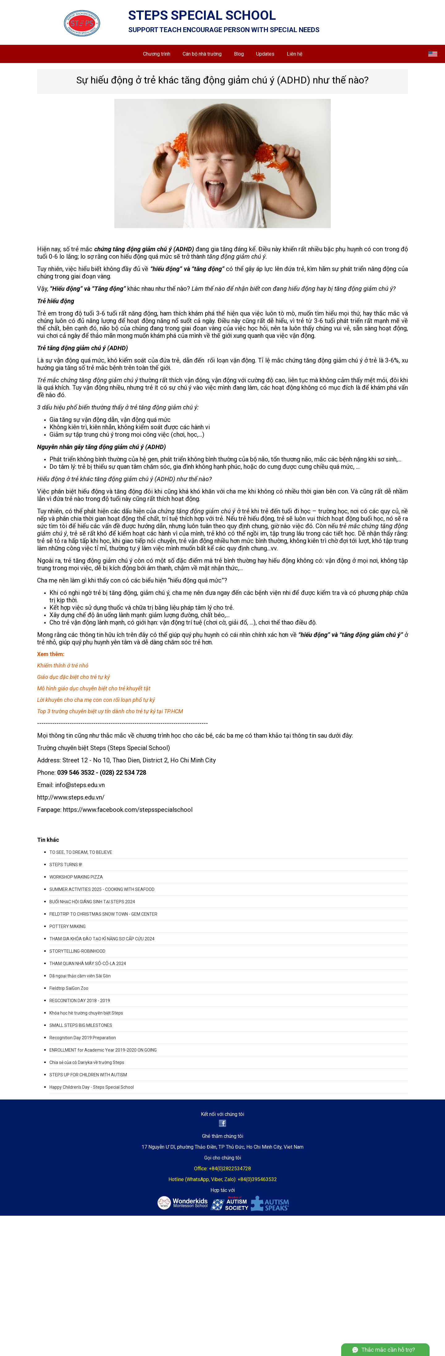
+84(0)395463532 (257, 1179)
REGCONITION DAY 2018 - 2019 (79, 1000)
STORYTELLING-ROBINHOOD (77, 951)
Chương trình (156, 54)
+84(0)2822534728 (230, 1169)
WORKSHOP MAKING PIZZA (76, 877)
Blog (239, 54)
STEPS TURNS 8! (65, 864)
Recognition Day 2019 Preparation (82, 1037)
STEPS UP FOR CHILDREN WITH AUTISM (88, 1074)
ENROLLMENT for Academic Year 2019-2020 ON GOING (103, 1050)
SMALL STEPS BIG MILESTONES (80, 1025)
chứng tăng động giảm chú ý (196, 511)
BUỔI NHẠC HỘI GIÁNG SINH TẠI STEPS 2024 (92, 901)
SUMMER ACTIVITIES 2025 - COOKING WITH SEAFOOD (102, 889)
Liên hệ (294, 54)
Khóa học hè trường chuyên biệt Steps (86, 1013)
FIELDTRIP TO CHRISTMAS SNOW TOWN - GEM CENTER (103, 914)
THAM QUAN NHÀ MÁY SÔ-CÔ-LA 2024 (87, 963)
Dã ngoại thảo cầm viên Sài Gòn (80, 975)
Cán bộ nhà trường (202, 54)
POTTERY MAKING (67, 926)
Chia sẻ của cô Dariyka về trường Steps (86, 1062)
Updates (265, 54)
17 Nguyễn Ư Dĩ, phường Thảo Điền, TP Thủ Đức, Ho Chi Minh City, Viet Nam (222, 1147)
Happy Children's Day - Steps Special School (91, 1087)
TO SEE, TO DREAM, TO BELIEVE (80, 852)
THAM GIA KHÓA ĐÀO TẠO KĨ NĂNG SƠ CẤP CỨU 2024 (102, 938)
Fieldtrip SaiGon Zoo (68, 988)
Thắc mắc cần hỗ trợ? (388, 1349)
